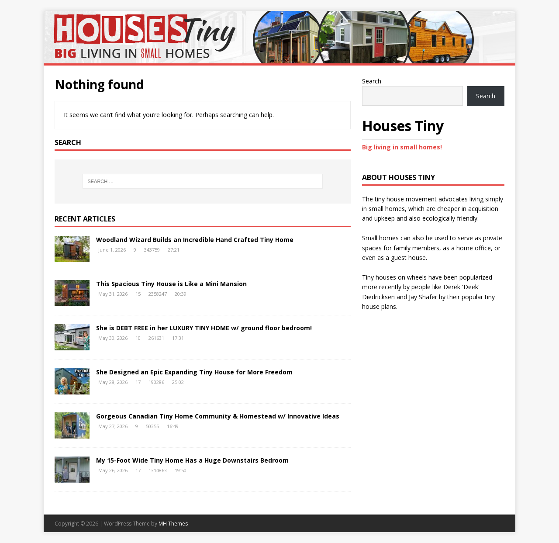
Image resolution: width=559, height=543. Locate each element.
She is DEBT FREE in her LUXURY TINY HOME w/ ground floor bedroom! (204, 328)
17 (138, 382)
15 (138, 294)
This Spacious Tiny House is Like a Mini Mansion (171, 284)
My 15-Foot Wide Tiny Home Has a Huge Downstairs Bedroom (192, 460)
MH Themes (173, 523)
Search (371, 81)
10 (138, 338)
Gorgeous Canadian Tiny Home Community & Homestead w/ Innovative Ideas (217, 416)
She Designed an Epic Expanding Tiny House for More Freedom (194, 372)
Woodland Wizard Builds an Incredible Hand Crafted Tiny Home (194, 239)
